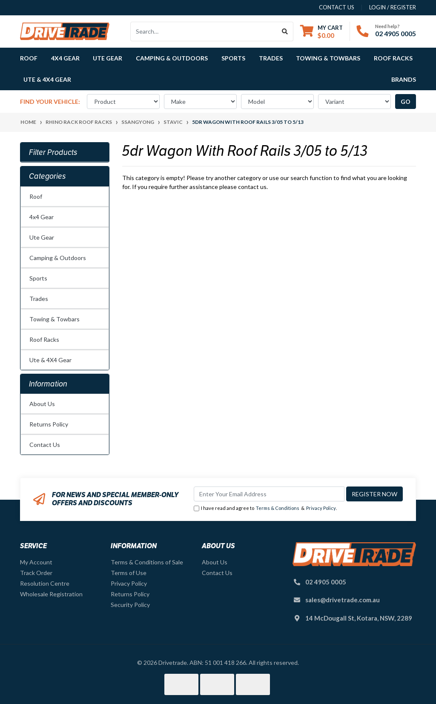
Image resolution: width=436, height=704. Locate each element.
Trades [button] (271, 58)
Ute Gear (41, 237)
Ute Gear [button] (107, 58)
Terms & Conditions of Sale (147, 562)
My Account (36, 562)
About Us (42, 403)
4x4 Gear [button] (65, 58)
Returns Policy (48, 424)
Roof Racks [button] (393, 58)
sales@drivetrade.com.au (342, 600)
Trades (38, 298)
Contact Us (44, 444)
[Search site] (285, 31)
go (405, 101)
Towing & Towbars (54, 319)
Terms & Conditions (277, 508)
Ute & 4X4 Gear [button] (47, 79)
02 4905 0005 (395, 33)
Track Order (36, 572)
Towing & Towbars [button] (328, 58)
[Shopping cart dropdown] (321, 31)
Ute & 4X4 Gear (50, 359)
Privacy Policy (321, 508)
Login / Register (392, 7)
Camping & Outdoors (57, 257)
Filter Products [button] (53, 152)
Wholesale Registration (51, 594)
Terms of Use (128, 572)
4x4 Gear (41, 216)
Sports (38, 278)
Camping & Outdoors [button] (172, 58)
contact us (336, 7)
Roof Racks (44, 339)
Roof (35, 196)
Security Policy (130, 604)
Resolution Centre (44, 583)
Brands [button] (403, 79)
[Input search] (203, 31)
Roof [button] (28, 58)
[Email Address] (269, 494)
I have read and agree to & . (265, 508)
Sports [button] (233, 58)
